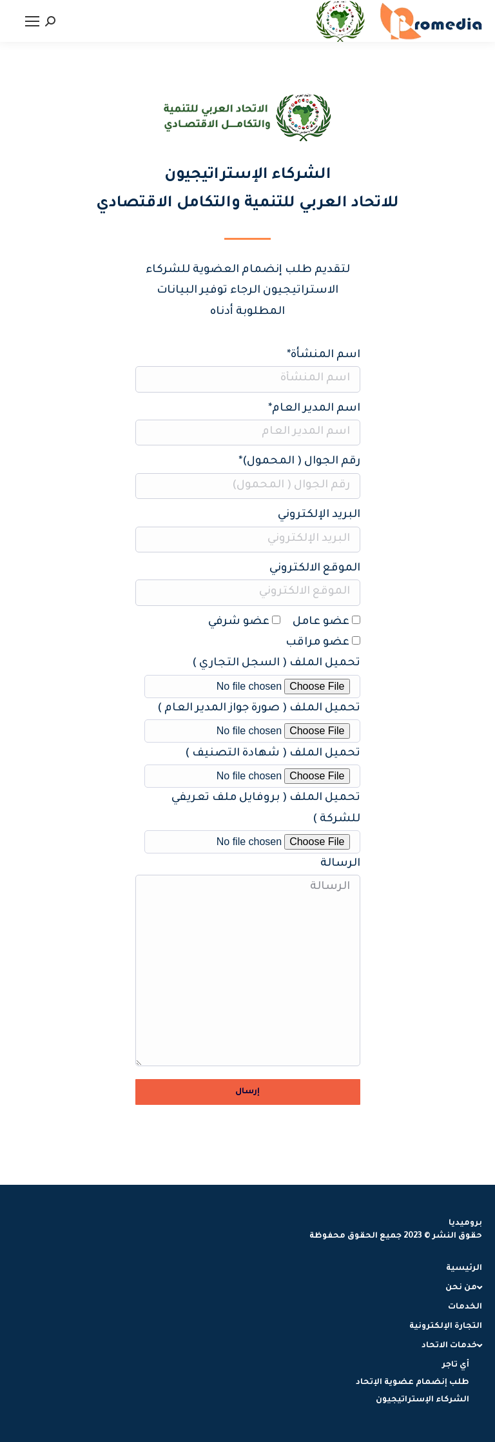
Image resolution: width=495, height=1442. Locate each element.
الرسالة (247, 970)
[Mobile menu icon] (32, 21)
